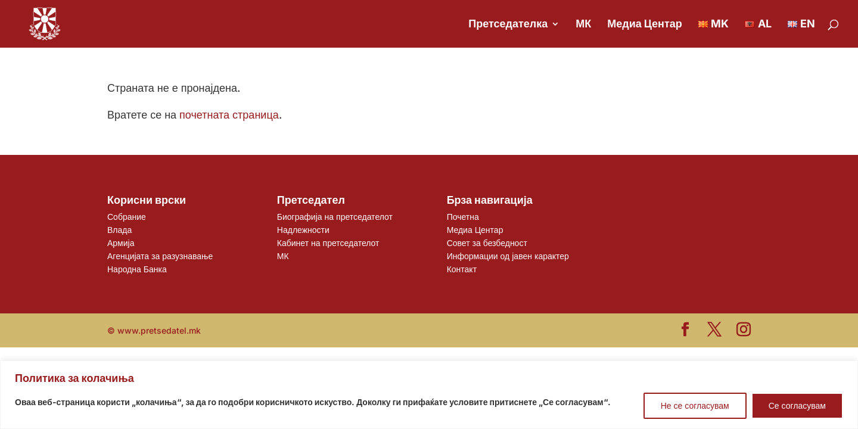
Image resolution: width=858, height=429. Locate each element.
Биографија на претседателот (335, 217)
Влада (119, 230)
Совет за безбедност (487, 243)
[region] (429, 394)
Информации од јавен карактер (508, 256)
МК (583, 25)
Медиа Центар (644, 25)
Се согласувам (797, 405)
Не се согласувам (695, 405)
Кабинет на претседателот (328, 243)
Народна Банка (137, 269)
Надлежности (303, 230)
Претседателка (508, 25)
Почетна (463, 217)
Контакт (462, 269)
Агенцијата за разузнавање (160, 256)
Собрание (126, 217)
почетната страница (229, 114)
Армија (120, 243)
